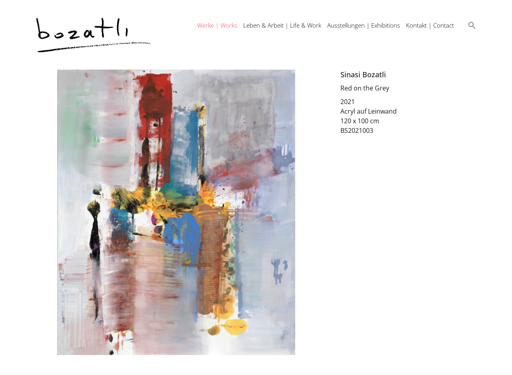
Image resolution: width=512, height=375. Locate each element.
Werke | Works (217, 25)
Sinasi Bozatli (363, 74)
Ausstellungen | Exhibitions (363, 25)
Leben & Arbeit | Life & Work (282, 25)
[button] (472, 25)
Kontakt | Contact (430, 25)
